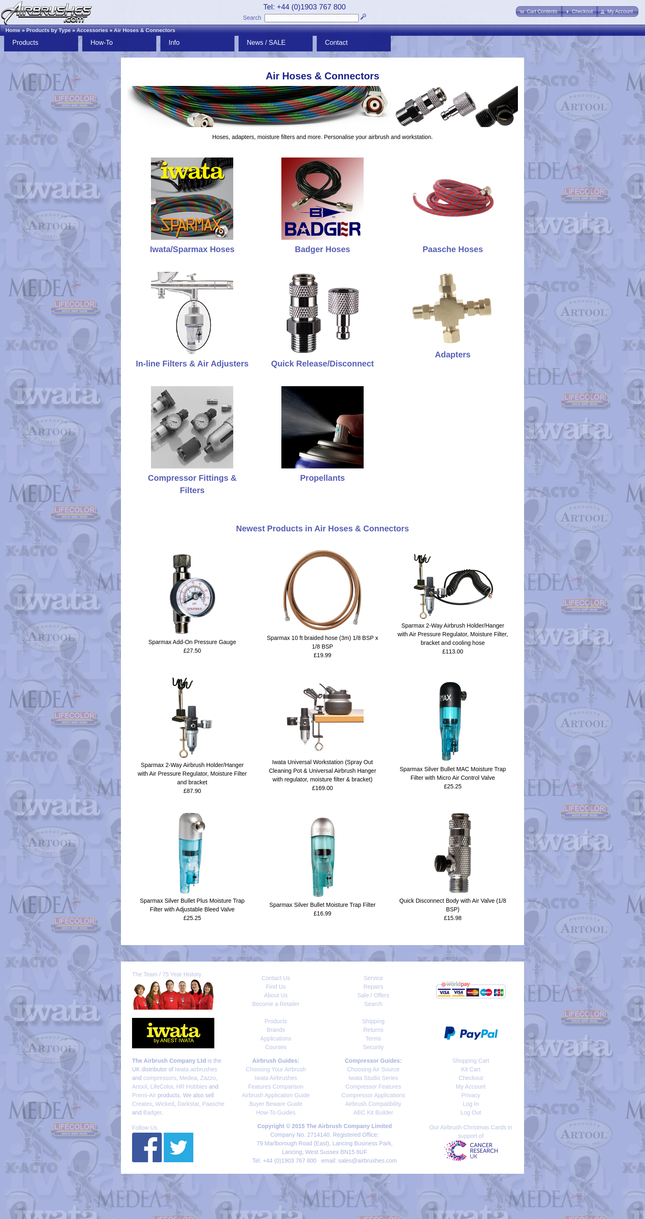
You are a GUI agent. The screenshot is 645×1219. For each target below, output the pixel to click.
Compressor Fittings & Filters (192, 478)
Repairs (373, 986)
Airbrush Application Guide (276, 1095)
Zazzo (208, 1078)
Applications (276, 1038)
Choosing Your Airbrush (276, 1069)
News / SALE (266, 42)
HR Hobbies (191, 1086)
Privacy (471, 1095)
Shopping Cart (471, 1060)
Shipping (373, 1021)
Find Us (275, 986)
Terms (373, 1038)
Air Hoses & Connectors (145, 30)
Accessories (92, 30)
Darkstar (188, 1104)
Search (252, 17)
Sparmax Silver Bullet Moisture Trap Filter (322, 905)
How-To (101, 42)
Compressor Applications (373, 1095)
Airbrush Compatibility (373, 1104)
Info (174, 42)
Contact (336, 42)
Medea (188, 1078)
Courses (275, 1047)
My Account (470, 1086)
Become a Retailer (275, 1004)
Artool (139, 1086)
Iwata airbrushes (196, 1069)
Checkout (471, 1078)
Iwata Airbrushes (276, 1078)
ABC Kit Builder (373, 1112)
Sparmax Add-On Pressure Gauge (192, 642)
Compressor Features (373, 1086)
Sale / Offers (373, 995)
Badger (152, 1112)
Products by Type (48, 30)
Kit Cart (470, 1069)
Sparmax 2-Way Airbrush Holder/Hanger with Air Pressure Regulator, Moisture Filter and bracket (192, 774)
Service (373, 978)
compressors (159, 1078)
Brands (276, 1030)
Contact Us (276, 978)
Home (12, 30)
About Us (276, 995)
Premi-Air (144, 1095)
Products (25, 42)
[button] (539, 11)
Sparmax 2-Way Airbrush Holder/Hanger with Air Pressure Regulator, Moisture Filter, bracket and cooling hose (452, 634)
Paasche (213, 1104)
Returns (373, 1030)
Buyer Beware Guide (275, 1104)
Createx (142, 1104)
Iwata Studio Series (373, 1078)
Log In (471, 1104)
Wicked (164, 1104)
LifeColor (161, 1086)
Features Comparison (276, 1086)
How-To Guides (276, 1112)
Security (373, 1047)
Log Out (471, 1112)
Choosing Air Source (373, 1069)
